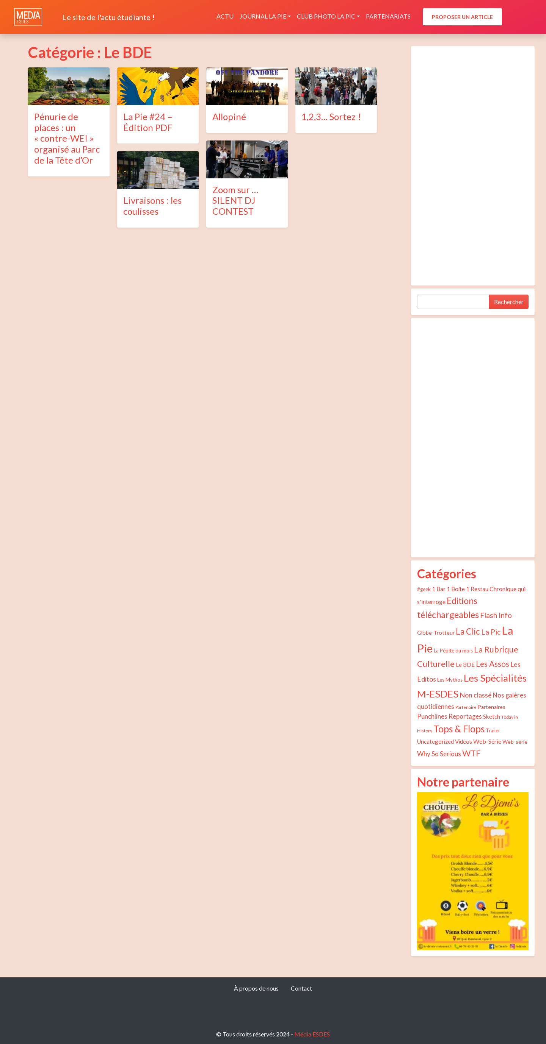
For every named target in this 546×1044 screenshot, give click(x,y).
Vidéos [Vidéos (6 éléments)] (463, 741)
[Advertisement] (473, 165)
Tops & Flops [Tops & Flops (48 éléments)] (459, 728)
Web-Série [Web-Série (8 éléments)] (487, 741)
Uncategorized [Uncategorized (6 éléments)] (435, 741)
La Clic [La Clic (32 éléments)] (468, 631)
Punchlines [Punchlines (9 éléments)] (432, 716)
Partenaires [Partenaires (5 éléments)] (491, 707)
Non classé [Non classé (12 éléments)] (476, 695)
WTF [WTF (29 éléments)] (471, 753)
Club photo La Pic (326, 16)
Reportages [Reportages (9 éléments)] (465, 716)
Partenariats (388, 16)
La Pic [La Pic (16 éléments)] (490, 631)
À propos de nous (256, 988)
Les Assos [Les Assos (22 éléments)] (492, 663)
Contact (301, 988)
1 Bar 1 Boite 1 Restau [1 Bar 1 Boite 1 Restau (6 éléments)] (460, 588)
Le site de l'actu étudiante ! (109, 17)
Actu (225, 16)
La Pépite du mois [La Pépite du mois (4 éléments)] (453, 651)
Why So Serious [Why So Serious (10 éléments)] (439, 754)
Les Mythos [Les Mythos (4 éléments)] (450, 680)
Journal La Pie (263, 16)
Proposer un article (462, 17)
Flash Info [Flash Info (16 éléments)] (496, 615)
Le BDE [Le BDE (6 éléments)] (465, 664)
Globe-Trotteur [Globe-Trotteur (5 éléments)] (436, 632)
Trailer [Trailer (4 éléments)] (493, 730)
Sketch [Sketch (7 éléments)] (491, 716)
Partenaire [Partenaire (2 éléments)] (466, 707)
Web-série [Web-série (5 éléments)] (514, 741)
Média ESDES (312, 1034)
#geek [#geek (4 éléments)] (424, 589)
